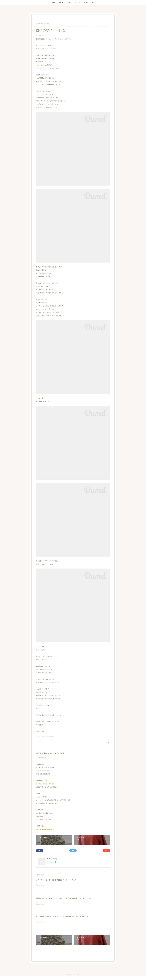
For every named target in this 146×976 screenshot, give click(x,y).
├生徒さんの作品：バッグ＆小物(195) (44, 736)
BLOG (85, 2)
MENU (69, 2)
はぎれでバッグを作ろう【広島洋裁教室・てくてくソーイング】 (56, 880)
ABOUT (61, 2)
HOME (53, 2)
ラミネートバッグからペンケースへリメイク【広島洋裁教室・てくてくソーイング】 (63, 916)
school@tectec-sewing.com (44, 829)
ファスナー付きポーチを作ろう (46, 784)
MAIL (93, 2)
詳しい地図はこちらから (44, 819)
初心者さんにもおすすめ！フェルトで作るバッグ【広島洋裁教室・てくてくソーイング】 (64, 898)
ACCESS (77, 2)
